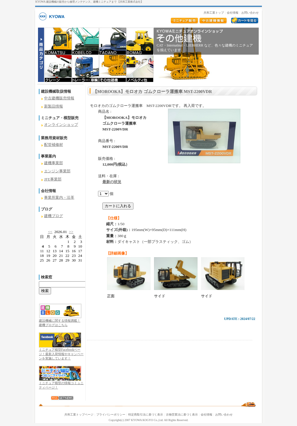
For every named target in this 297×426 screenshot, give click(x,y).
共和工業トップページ (78, 414)
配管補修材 (53, 144)
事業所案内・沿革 (59, 197)
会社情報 (232, 12)
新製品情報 (53, 106)
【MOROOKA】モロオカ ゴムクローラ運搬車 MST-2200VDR (152, 91)
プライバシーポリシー (110, 414)
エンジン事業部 (57, 171)
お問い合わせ (250, 12)
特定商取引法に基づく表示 (145, 414)
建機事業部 (53, 163)
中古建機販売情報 (59, 98)
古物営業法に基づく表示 (182, 414)
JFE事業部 (52, 179)
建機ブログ (53, 216)
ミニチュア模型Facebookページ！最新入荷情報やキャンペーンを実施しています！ (61, 354)
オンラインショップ (61, 124)
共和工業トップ (214, 12)
